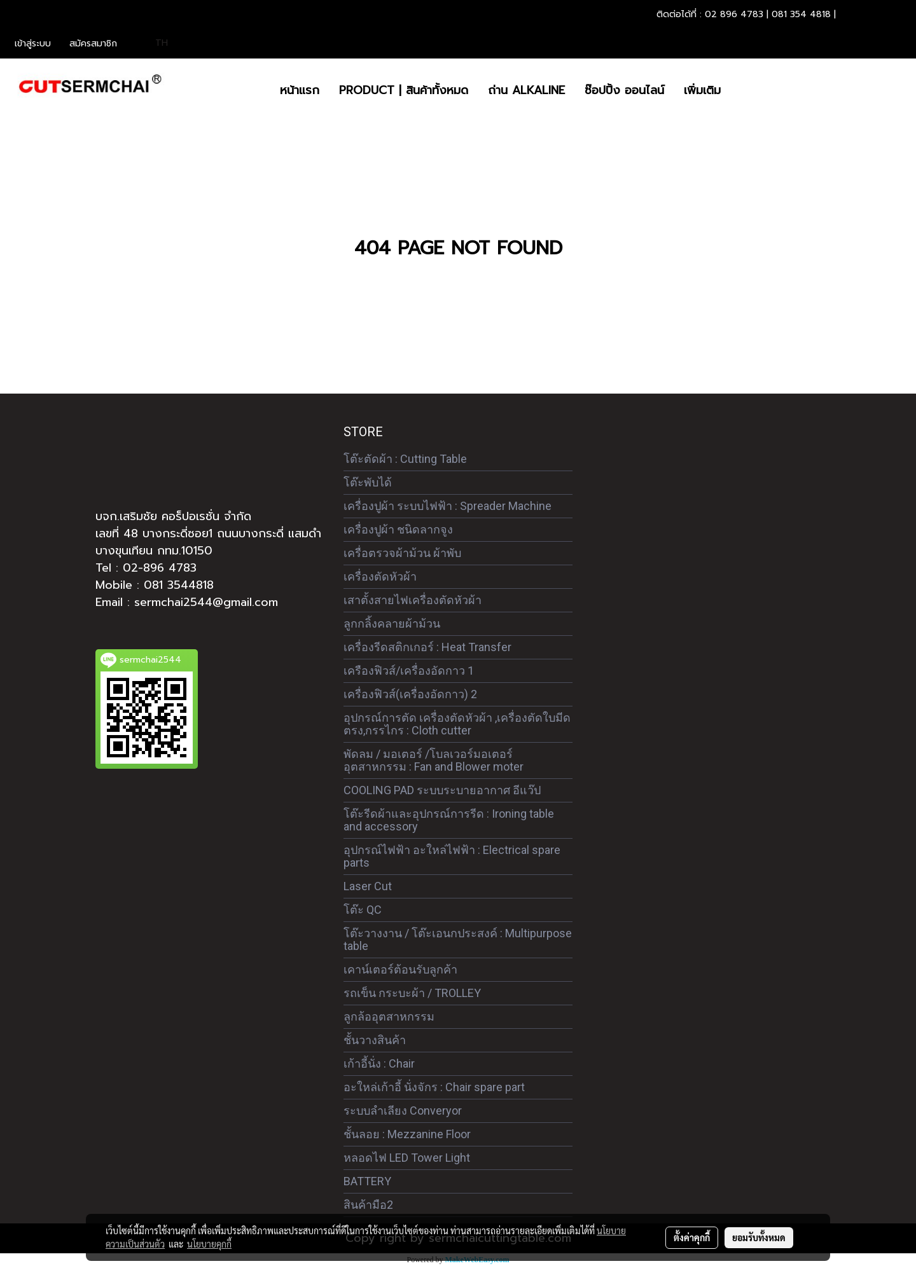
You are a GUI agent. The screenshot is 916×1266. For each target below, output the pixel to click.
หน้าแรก (299, 90)
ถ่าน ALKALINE (526, 90)
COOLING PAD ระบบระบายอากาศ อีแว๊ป (442, 790)
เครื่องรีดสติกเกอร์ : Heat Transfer (427, 647)
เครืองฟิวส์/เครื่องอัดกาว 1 (409, 670)
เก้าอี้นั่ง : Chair (379, 1063)
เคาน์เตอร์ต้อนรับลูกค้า (400, 969)
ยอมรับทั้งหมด (759, 1237)
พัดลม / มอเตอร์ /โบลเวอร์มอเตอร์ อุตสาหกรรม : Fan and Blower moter (434, 760)
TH (155, 43)
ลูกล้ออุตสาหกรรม (389, 1016)
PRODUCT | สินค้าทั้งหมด (403, 90)
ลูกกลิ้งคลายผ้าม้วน (392, 623)
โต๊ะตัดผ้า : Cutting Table (405, 458)
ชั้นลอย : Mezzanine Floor (407, 1134)
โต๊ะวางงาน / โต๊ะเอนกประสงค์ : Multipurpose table (458, 939)
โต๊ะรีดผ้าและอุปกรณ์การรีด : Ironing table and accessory (449, 820)
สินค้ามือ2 (368, 1204)
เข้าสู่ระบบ (33, 43)
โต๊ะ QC (363, 909)
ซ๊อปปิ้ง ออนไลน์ (624, 90)
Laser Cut (368, 886)
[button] (742, 90)
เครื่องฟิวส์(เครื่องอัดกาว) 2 (410, 694)
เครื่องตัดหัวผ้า (380, 576)
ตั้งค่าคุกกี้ (692, 1237)
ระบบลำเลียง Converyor (403, 1110)
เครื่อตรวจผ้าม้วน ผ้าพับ (402, 553)
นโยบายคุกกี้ (209, 1243)
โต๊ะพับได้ (368, 482)
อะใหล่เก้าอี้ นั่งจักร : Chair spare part (434, 1087)
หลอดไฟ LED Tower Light (407, 1157)
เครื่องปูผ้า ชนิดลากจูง (398, 529)
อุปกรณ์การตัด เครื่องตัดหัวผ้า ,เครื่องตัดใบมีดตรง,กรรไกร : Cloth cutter (457, 724)
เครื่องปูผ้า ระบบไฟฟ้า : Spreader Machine (448, 506)
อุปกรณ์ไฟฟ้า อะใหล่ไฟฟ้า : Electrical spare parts (452, 856)
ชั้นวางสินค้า (375, 1040)
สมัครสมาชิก (93, 43)
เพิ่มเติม (702, 90)
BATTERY (367, 1181)
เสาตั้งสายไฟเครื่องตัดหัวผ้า (413, 600)
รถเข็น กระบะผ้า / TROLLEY (412, 993)
